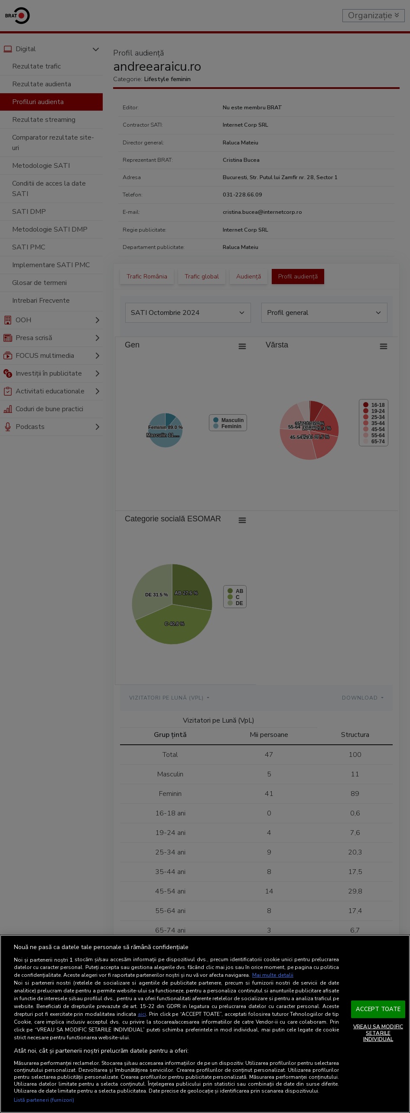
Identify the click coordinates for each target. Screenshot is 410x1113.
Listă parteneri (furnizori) (44, 1100)
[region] (205, 1024)
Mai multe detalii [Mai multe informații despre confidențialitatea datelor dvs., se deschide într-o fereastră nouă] (272, 975)
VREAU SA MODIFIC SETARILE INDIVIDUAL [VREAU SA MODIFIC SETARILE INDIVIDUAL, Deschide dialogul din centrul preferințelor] (378, 1033)
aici (142, 1014)
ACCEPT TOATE (378, 1009)
